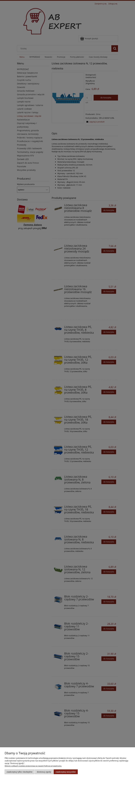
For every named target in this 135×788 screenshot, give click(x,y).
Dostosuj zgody (44, 772)
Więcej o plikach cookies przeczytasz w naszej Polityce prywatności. (33, 766)
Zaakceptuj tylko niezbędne (19, 772)
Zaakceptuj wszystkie (66, 772)
